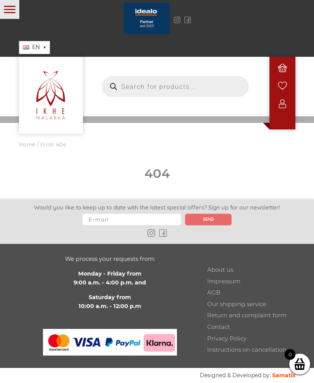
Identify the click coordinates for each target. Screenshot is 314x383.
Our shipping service (236, 304)
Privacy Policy (227, 338)
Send (208, 219)
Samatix (283, 375)
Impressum (223, 281)
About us (220, 269)
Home (27, 144)
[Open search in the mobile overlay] (175, 86)
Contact (218, 326)
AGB (213, 292)
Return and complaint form (247, 315)
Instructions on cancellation (247, 349)
